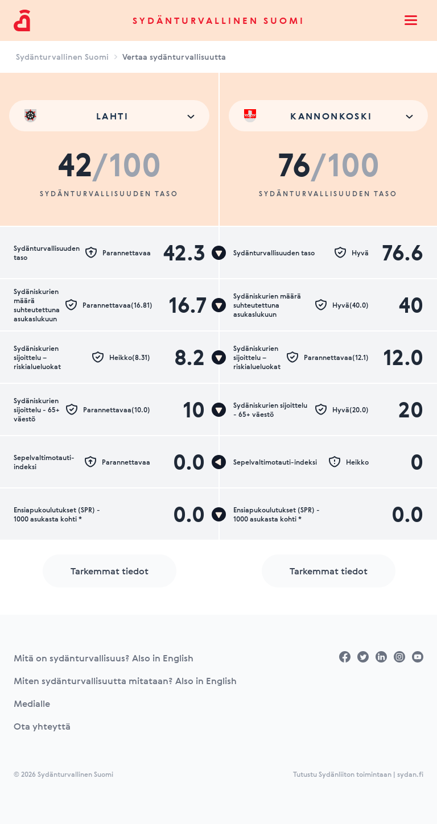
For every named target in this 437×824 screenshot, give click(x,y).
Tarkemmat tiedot (110, 571)
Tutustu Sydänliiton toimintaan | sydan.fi (358, 774)
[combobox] (109, 115)
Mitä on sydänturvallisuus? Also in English (103, 658)
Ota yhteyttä (42, 726)
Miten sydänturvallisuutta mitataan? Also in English (125, 680)
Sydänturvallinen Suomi (219, 20)
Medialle (32, 703)
